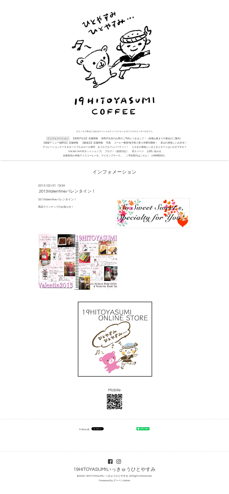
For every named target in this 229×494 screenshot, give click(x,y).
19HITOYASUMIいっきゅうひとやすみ (114, 469)
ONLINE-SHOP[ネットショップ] (85, 151)
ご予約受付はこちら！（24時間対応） (146, 155)
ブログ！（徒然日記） (117, 151)
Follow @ (84, 429)
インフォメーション (58, 138)
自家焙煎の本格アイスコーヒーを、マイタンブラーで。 (93, 155)
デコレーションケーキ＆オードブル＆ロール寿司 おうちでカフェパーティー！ (86, 147)
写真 (108, 143)
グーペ (117, 480)
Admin (126, 480)
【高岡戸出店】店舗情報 (85, 138)
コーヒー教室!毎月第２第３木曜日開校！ (135, 143)
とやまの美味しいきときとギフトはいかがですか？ (159, 147)
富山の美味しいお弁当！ (174, 143)
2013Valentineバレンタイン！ (67, 191)
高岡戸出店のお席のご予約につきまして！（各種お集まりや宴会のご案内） (141, 138)
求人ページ (138, 151)
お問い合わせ (154, 151)
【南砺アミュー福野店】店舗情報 (60, 143)
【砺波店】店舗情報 (92, 143)
